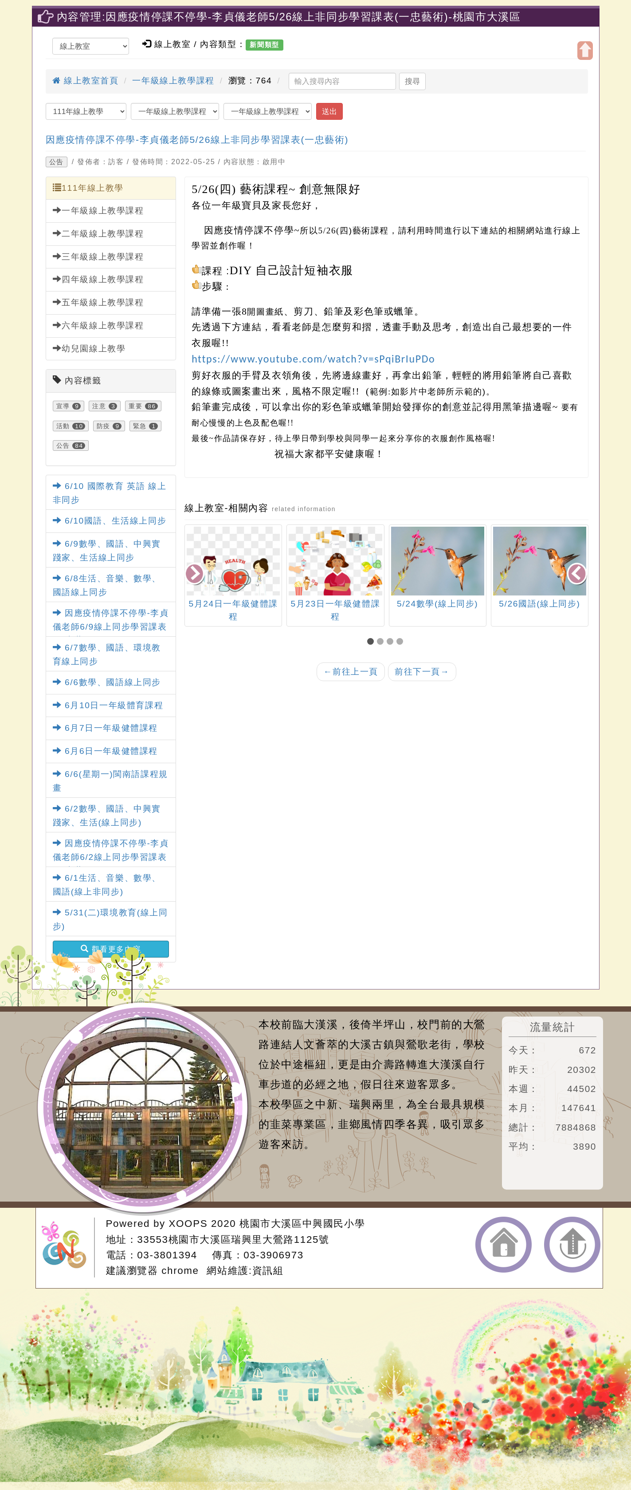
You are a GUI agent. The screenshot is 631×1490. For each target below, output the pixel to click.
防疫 (103, 426)
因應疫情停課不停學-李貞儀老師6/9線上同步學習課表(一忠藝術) (111, 626)
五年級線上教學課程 (98, 302)
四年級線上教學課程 (98, 279)
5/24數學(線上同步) (469, 603)
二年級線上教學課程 (98, 233)
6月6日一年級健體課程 (105, 751)
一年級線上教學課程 (173, 80)
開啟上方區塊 (585, 50)
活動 (63, 426)
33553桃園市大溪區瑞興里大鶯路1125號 (233, 1239)
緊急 (140, 426)
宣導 (63, 406)
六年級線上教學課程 (98, 325)
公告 (56, 162)
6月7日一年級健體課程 (105, 728)
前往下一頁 (422, 671)
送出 (329, 111)
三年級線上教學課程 (98, 256)
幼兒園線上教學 (89, 348)
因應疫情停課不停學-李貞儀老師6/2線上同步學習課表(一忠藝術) (111, 857)
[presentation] (195, 574)
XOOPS (188, 1223)
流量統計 (552, 1027)
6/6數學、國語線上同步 (107, 682)
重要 (135, 406)
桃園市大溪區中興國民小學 (302, 1223)
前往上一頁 (350, 671)
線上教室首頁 (85, 80)
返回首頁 (503, 1245)
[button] (372, 642)
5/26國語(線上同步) (571, 603)
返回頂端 (572, 1245)
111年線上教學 (88, 188)
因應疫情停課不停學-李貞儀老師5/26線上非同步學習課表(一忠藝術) (197, 139)
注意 (99, 406)
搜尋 (412, 81)
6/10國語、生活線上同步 (110, 520)
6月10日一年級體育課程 (108, 705)
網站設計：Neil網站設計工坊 (68, 1247)
